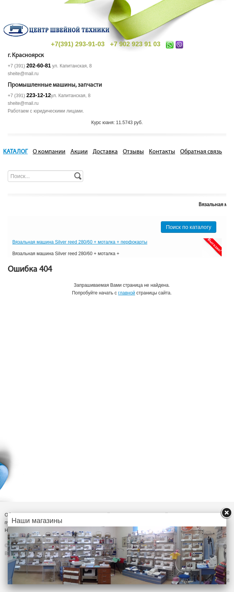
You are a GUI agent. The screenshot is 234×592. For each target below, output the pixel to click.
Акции (79, 152)
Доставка (105, 152)
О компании (49, 152)
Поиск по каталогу (188, 227)
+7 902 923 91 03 (135, 44)
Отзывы (133, 152)
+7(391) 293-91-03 (77, 44)
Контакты (162, 152)
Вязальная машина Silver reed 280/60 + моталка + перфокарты (79, 242)
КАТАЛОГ (15, 152)
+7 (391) (29, 66)
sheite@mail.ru (23, 73)
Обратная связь (201, 152)
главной (126, 293)
